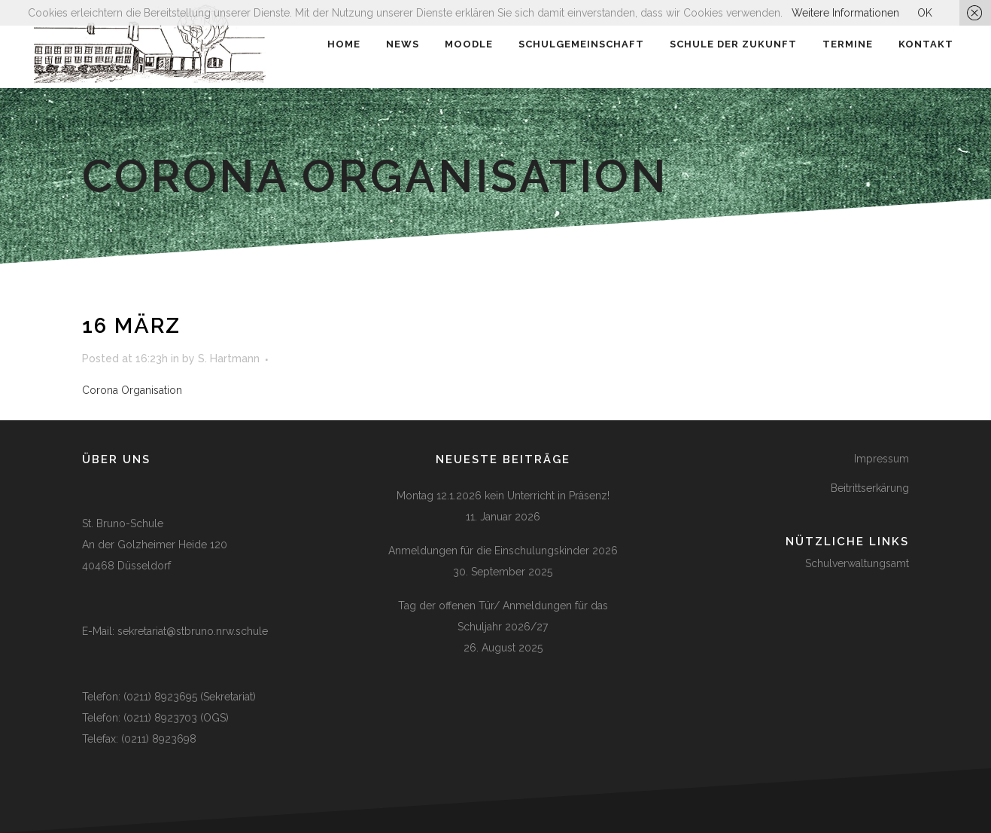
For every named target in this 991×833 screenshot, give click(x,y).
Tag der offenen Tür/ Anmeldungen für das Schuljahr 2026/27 (503, 616)
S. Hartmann (229, 358)
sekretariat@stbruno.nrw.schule (192, 631)
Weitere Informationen (845, 13)
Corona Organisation (132, 390)
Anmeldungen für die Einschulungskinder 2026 (503, 551)
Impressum (881, 459)
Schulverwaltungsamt (857, 563)
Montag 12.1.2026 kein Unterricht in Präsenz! (503, 496)
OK (924, 13)
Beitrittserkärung (870, 488)
